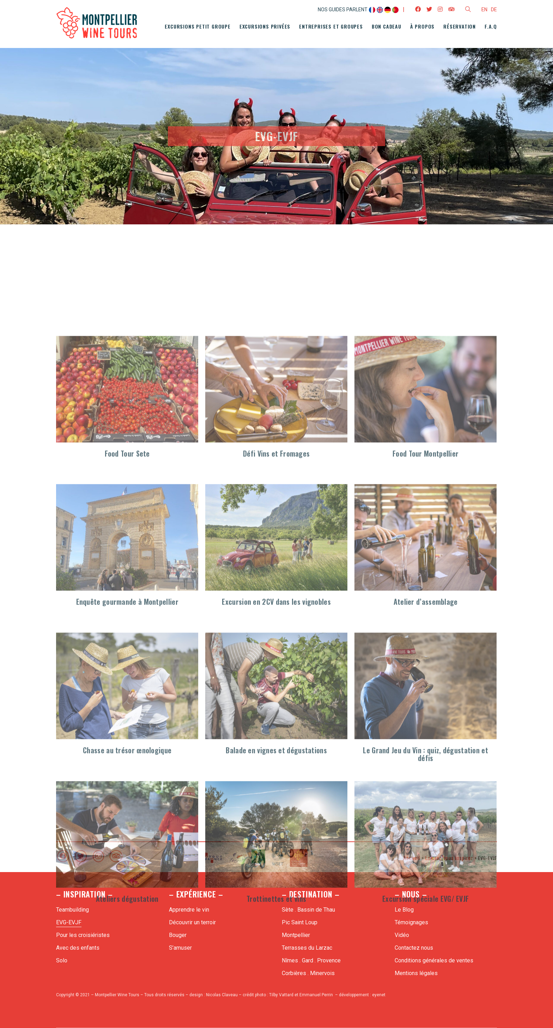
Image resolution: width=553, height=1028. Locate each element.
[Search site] (468, 10)
